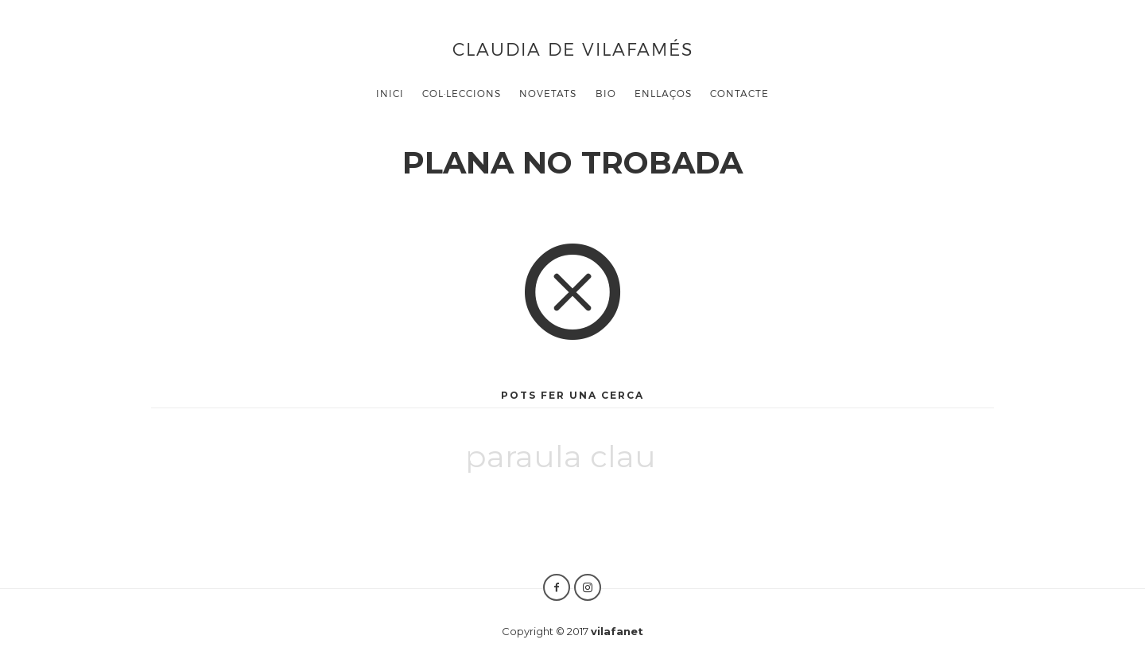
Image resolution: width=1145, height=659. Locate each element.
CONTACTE (739, 93)
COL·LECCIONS (461, 93)
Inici (390, 93)
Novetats (547, 93)
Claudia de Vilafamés (572, 48)
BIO (606, 93)
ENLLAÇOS (663, 93)
